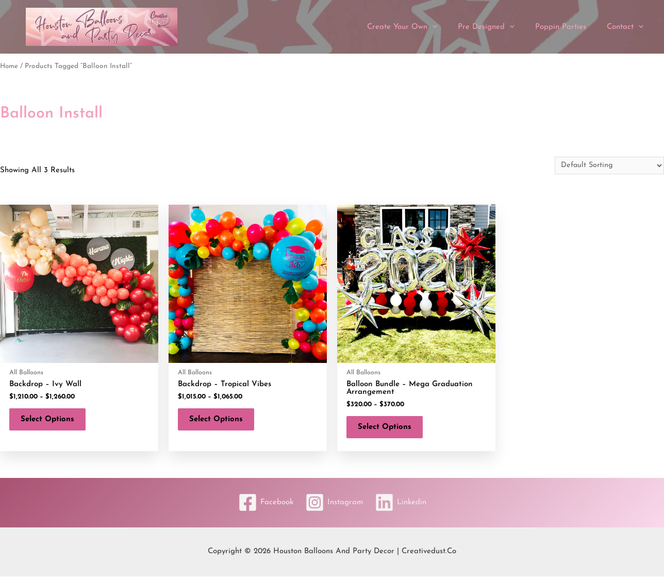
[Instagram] (334, 506)
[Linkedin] (404, 506)
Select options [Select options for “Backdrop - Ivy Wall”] (51, 421)
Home (9, 66)
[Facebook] (262, 506)
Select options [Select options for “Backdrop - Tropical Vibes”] (220, 421)
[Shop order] (608, 165)
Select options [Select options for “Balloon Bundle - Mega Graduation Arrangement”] (389, 429)
